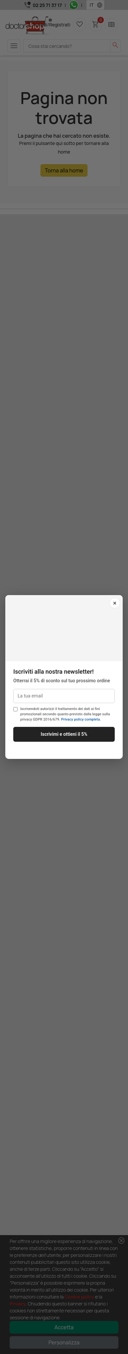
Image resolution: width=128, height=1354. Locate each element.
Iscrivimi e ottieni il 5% (64, 734)
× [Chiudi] (115, 603)
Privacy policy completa (80, 719)
